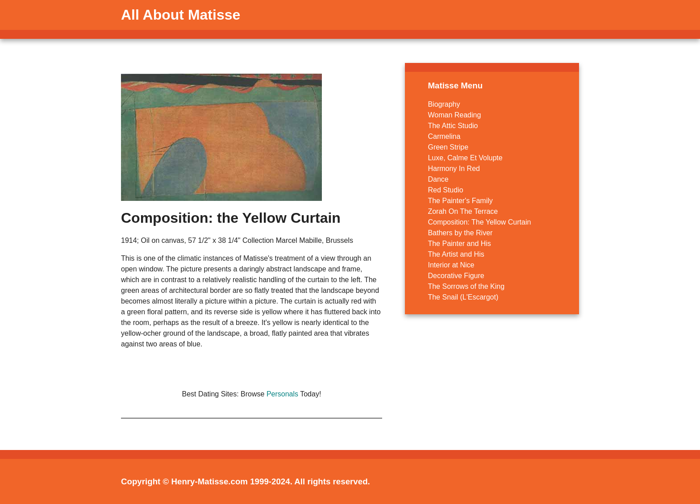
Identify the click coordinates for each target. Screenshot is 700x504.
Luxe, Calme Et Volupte (465, 158)
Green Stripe (448, 147)
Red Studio (445, 190)
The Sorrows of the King (466, 286)
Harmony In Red (454, 168)
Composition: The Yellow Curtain (479, 222)
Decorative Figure (456, 275)
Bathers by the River (460, 233)
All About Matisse (180, 15)
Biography (444, 104)
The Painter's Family (460, 200)
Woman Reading (454, 115)
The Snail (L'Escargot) (463, 297)
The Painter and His (459, 243)
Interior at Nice (451, 265)
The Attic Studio (453, 125)
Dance (438, 179)
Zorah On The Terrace (463, 211)
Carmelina (444, 136)
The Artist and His (456, 254)
